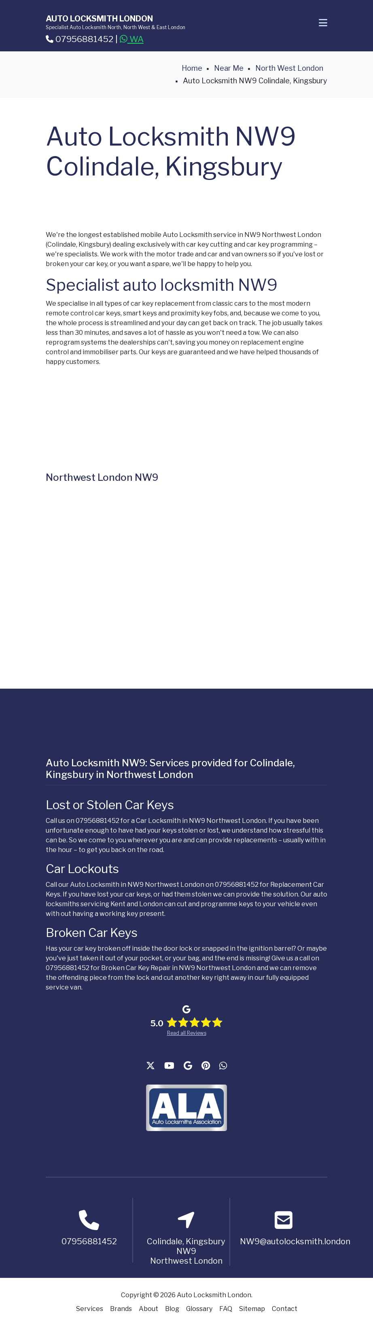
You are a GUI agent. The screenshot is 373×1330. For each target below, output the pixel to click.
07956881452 (79, 39)
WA (132, 39)
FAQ (225, 1309)
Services (89, 1309)
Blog (172, 1309)
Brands (121, 1309)
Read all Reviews (186, 1033)
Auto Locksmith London (99, 18)
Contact (284, 1309)
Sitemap (252, 1309)
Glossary (199, 1309)
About (148, 1309)
